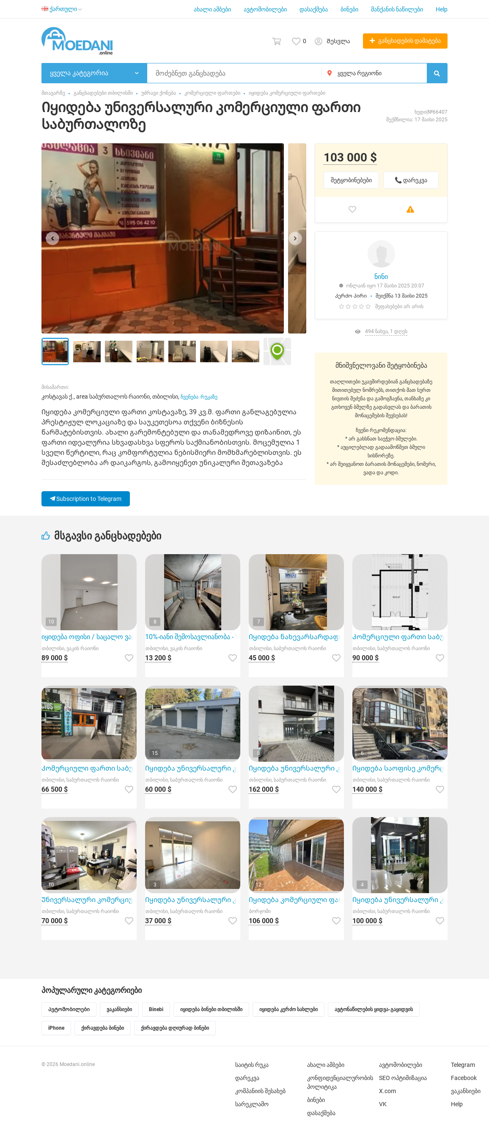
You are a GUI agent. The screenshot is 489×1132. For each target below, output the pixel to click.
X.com (387, 1091)
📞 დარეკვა (411, 180)
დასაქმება (313, 9)
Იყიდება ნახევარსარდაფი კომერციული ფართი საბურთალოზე (296, 637)
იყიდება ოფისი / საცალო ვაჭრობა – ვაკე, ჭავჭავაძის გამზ (89, 637)
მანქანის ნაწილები (397, 9)
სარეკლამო (252, 1104)
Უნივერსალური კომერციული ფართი (89, 900)
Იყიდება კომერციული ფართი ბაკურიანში (296, 900)
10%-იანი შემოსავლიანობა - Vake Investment (192, 637)
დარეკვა (247, 1078)
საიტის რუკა (252, 1064)
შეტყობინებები (351, 180)
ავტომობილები (265, 9)
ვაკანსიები (466, 1091)
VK (383, 1104)
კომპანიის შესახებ (260, 1091)
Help (442, 9)
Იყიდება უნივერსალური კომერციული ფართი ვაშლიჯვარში (296, 768)
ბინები (349, 9)
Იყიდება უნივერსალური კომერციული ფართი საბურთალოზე (192, 900)
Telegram (463, 1064)
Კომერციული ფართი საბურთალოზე (400, 637)
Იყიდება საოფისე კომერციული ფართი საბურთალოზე (400, 768)
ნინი (381, 277)
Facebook (464, 1078)
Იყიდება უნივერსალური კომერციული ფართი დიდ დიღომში (400, 900)
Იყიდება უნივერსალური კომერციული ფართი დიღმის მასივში (192, 768)
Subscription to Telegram (85, 498)
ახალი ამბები (212, 9)
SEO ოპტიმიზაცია (403, 1078)
